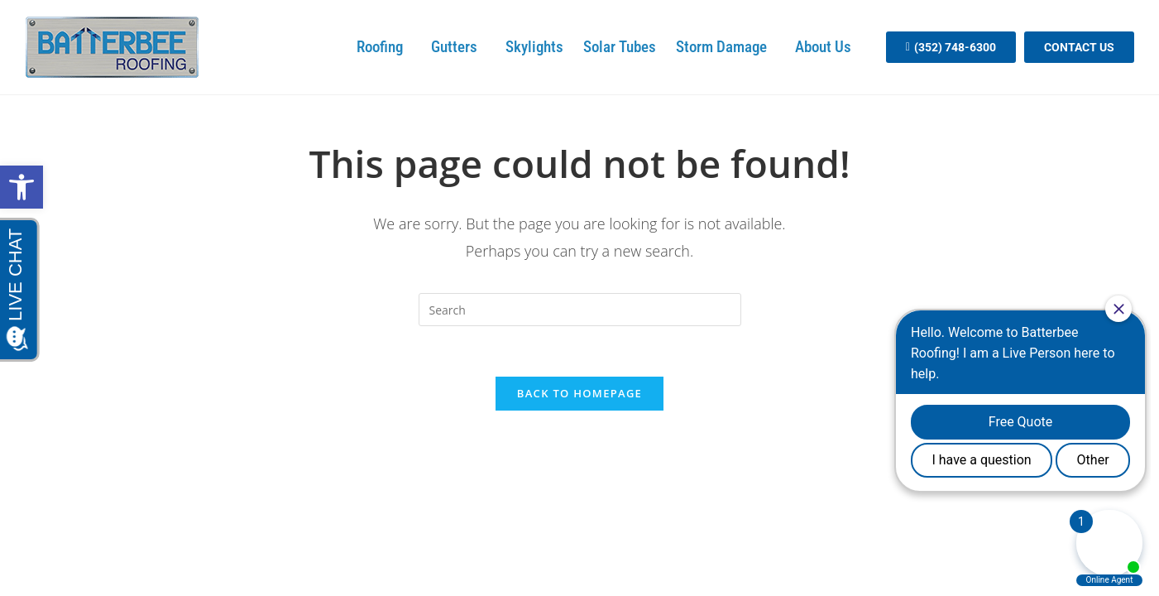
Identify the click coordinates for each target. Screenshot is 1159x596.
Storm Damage (725, 46)
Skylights (534, 46)
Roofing (384, 46)
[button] (21, 187)
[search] (580, 309)
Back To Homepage (579, 393)
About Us (827, 46)
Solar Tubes (619, 46)
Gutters (458, 46)
